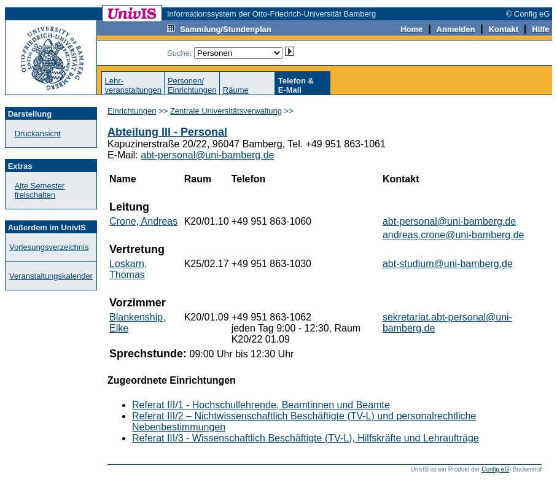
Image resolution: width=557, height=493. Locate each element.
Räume (236, 90)
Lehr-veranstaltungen (133, 85)
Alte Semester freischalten (40, 190)
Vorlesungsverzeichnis (48, 247)
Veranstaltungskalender (51, 276)
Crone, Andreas (143, 221)
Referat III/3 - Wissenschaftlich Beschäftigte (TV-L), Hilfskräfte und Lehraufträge (305, 438)
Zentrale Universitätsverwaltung (226, 110)
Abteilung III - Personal (167, 132)
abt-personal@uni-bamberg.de (207, 155)
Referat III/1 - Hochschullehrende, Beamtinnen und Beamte (261, 405)
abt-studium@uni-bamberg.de (448, 263)
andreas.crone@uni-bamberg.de (453, 235)
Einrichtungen (132, 110)
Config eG (495, 469)
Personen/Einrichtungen (192, 85)
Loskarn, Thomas (128, 269)
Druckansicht (38, 133)
